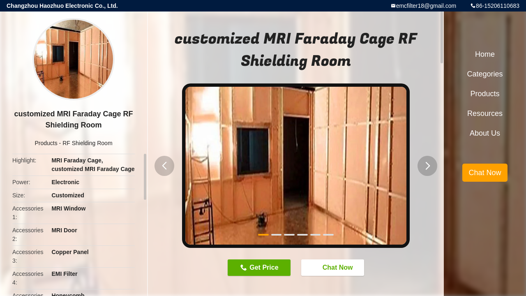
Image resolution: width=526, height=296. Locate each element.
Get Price (263, 267)
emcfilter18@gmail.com (426, 5)
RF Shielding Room (87, 143)
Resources (485, 113)
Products (46, 143)
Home (485, 54)
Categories (485, 74)
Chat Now (333, 267)
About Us (485, 133)
